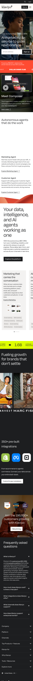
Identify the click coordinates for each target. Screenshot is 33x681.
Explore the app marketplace (12, 463)
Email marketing (8, 300)
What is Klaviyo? (10, 539)
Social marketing (14, 306)
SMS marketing (17, 300)
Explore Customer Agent (10, 174)
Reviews (6, 306)
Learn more (6, 115)
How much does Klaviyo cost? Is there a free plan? (15, 570)
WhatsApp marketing (9, 303)
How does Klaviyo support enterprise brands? (13, 596)
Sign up (26, 57)
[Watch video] (16, 88)
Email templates (18, 309)
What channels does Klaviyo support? (14, 588)
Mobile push (19, 303)
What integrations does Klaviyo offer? (15, 579)
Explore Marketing (10, 282)
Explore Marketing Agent (10, 153)
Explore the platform (13, 241)
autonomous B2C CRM (19, 543)
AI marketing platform (13, 545)
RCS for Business (8, 309)
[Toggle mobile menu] (30, 7)
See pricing (16, 511)
